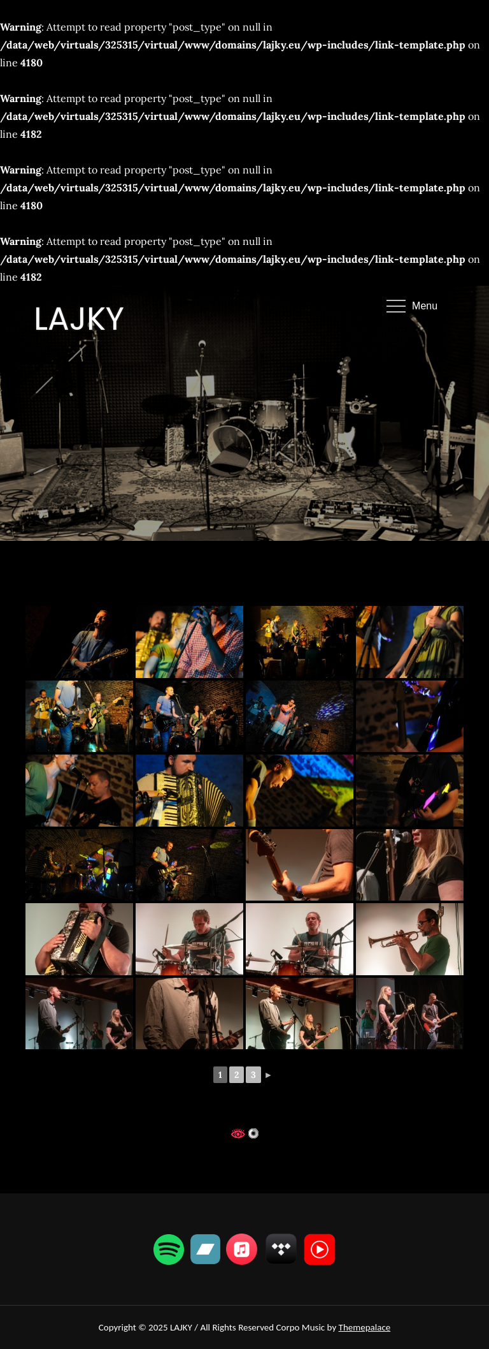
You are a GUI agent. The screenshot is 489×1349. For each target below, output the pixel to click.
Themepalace (365, 1327)
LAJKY (79, 319)
